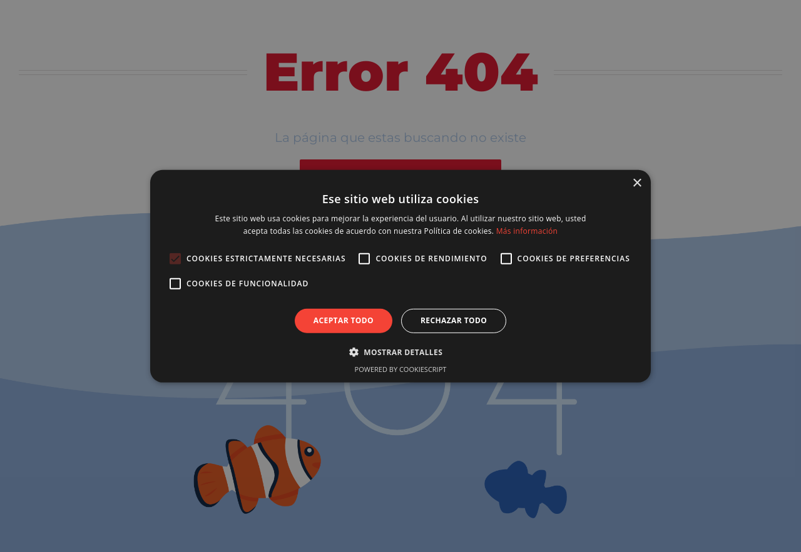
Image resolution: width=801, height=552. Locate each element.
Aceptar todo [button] (344, 320)
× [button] (636, 183)
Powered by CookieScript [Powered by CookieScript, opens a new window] (401, 369)
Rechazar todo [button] (454, 320)
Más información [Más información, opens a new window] (527, 231)
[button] (400, 352)
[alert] (400, 276)
